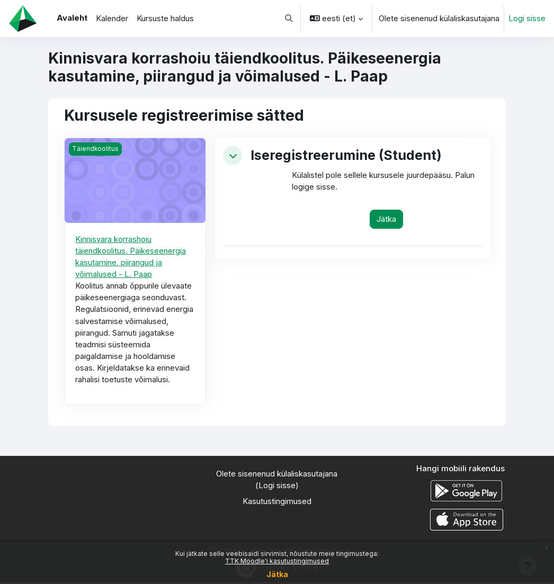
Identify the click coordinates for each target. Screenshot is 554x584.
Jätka (277, 574)
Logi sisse (527, 18)
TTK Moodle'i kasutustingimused (277, 561)
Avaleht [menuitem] (72, 18)
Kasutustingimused (277, 504)
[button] (289, 18)
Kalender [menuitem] (112, 18)
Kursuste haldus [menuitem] (165, 18)
